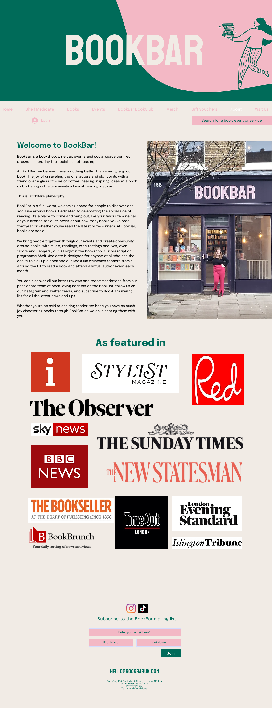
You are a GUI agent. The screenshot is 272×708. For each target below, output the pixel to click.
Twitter (55, 291)
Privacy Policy (134, 686)
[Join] (171, 653)
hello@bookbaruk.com (134, 671)
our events (85, 241)
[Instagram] (131, 608)
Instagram (32, 291)
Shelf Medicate (50, 256)
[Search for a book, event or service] (233, 120)
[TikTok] (143, 608)
